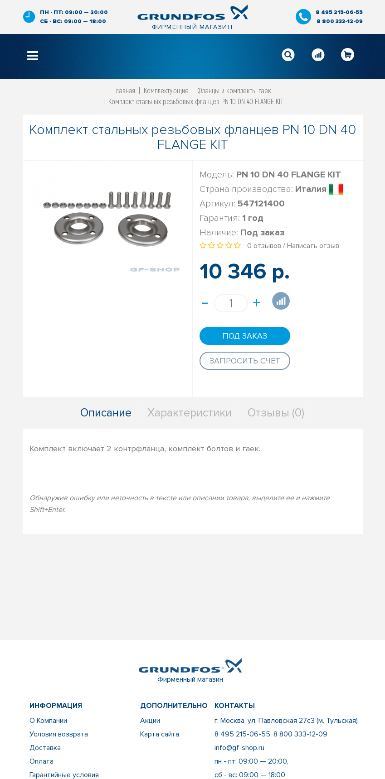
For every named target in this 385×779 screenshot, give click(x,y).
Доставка (45, 747)
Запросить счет (245, 361)
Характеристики (189, 413)
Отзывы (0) (276, 413)
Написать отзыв (313, 245)
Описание (106, 413)
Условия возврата (58, 734)
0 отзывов (264, 245)
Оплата (41, 761)
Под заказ (244, 336)
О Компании (48, 720)
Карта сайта (159, 734)
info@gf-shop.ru (239, 747)
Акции (150, 720)
